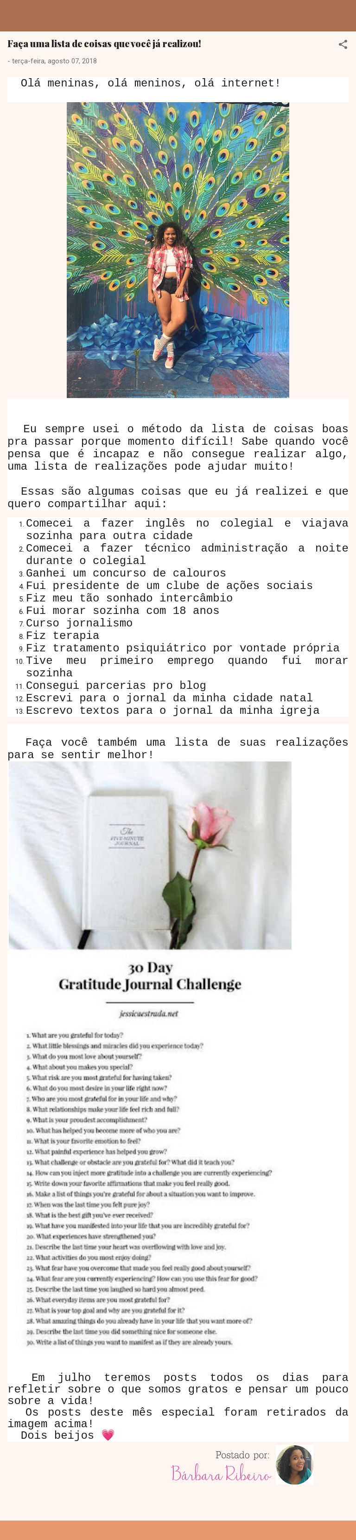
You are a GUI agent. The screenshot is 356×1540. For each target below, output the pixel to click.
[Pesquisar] (343, 19)
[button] (343, 46)
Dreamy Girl (62, 15)
